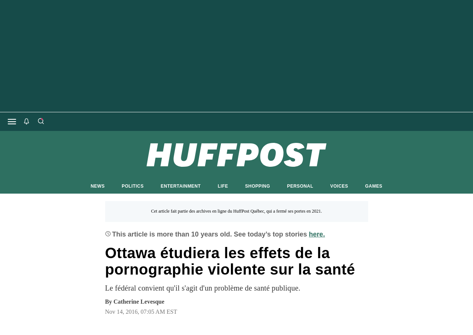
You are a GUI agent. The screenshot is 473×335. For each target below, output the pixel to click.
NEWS (98, 186)
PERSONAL (300, 186)
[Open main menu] (11, 121)
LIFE (223, 186)
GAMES (373, 186)
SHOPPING (257, 186)
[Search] (41, 121)
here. (317, 234)
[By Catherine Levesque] (138, 301)
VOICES (339, 186)
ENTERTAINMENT (181, 186)
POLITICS (133, 186)
